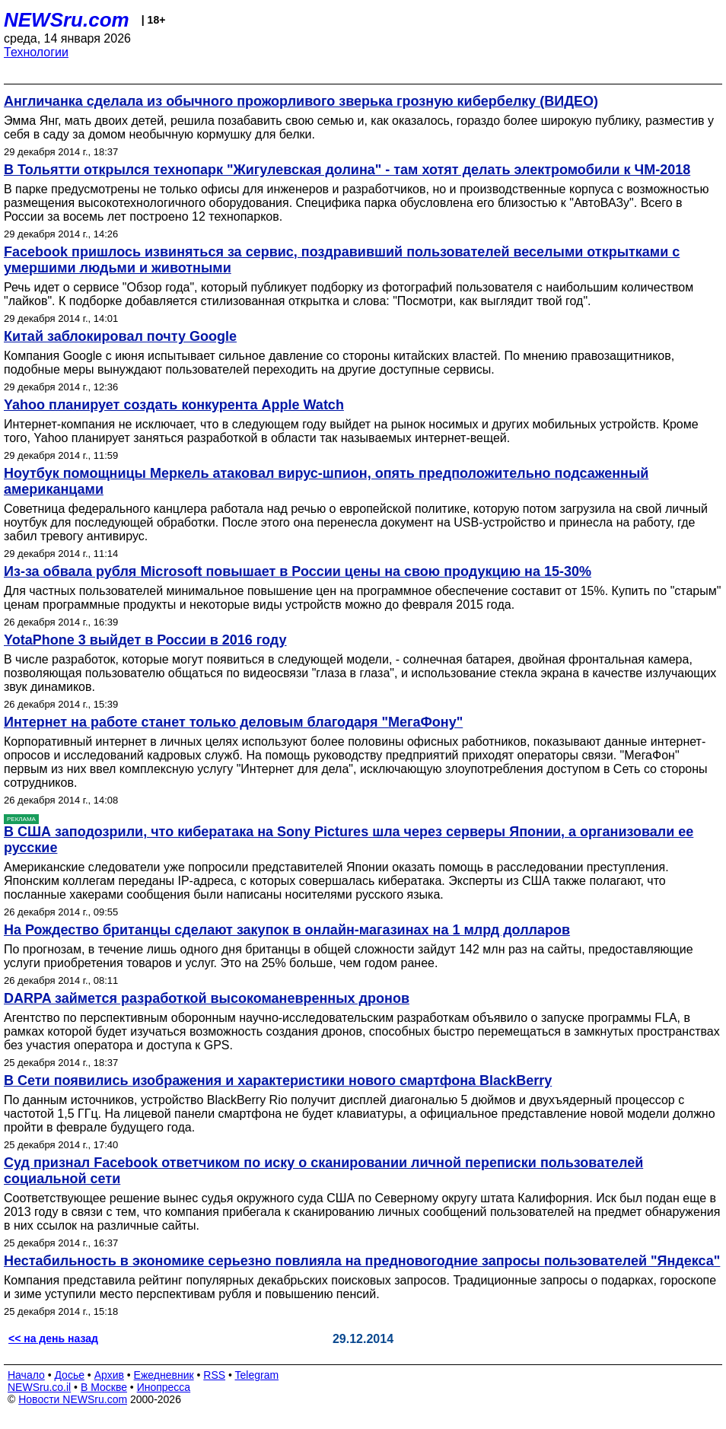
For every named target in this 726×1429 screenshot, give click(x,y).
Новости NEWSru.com (72, 1399)
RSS (214, 1375)
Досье (69, 1375)
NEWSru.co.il (39, 1387)
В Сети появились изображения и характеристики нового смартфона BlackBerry (278, 1080)
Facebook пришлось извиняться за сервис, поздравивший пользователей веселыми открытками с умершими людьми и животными (342, 259)
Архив (109, 1375)
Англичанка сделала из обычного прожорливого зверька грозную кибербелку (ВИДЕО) (301, 101)
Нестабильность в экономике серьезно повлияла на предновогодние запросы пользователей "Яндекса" (362, 1260)
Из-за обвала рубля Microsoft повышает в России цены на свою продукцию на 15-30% (297, 571)
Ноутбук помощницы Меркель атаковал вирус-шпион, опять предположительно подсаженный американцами (326, 481)
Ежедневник (164, 1375)
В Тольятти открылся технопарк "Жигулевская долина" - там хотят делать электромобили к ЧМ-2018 (347, 169)
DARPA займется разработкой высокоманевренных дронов (206, 998)
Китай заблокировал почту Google (120, 336)
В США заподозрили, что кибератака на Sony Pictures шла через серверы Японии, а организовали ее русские (348, 839)
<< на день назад (53, 1338)
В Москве (104, 1387)
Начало (26, 1375)
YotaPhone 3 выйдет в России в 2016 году (145, 640)
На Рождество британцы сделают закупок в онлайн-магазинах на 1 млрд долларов (287, 929)
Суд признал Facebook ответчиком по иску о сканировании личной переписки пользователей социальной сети (323, 1170)
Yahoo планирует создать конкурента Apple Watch (174, 404)
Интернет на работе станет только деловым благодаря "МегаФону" (233, 722)
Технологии (36, 52)
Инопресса (164, 1387)
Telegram (257, 1375)
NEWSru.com (66, 19)
